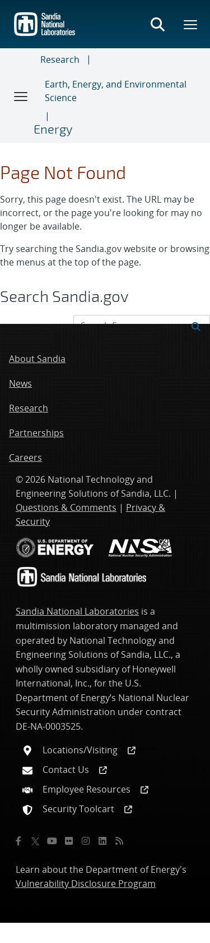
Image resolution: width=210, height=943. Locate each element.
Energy (53, 128)
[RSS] (119, 840)
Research (60, 59)
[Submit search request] (196, 325)
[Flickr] (68, 840)
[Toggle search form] (157, 24)
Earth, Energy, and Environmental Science (115, 91)
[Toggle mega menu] (191, 24)
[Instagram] (85, 840)
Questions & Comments (66, 507)
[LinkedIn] (102, 840)
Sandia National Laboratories (77, 611)
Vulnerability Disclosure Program (86, 883)
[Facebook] (18, 840)
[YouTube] (52, 840)
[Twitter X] (35, 840)
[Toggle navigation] (21, 96)
